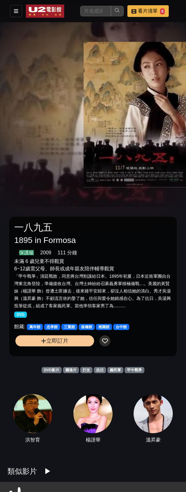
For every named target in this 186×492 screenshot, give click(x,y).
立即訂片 (54, 340)
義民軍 (115, 370)
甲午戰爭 (134, 370)
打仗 (86, 370)
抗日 (100, 370)
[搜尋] (95, 11)
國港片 (70, 370)
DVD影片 (51, 370)
